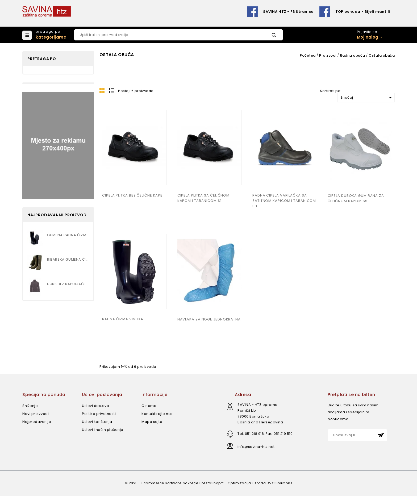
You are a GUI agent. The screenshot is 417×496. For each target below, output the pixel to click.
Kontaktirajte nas (157, 413)
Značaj (367, 97)
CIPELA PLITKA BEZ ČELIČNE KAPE (132, 195)
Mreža (102, 90)
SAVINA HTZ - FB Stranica (288, 11)
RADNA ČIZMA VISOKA (122, 319)
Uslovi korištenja (97, 421)
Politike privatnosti (99, 413)
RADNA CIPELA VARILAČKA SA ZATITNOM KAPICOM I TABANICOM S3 (284, 201)
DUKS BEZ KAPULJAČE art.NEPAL (68, 283)
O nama (148, 405)
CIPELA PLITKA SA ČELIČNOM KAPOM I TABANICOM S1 (203, 198)
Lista (111, 90)
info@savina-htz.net (256, 446)
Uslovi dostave (95, 405)
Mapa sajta (151, 421)
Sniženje (30, 405)
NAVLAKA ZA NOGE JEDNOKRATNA (209, 319)
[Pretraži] (178, 35)
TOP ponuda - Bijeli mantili (362, 11)
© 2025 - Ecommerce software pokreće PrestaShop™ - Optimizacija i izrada (196, 483)
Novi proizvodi (35, 413)
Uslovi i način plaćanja (102, 429)
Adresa (243, 394)
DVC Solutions (280, 483)
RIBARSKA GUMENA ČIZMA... (68, 259)
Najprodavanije (36, 421)
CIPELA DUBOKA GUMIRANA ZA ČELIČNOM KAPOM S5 (356, 198)
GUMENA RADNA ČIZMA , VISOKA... (68, 234)
